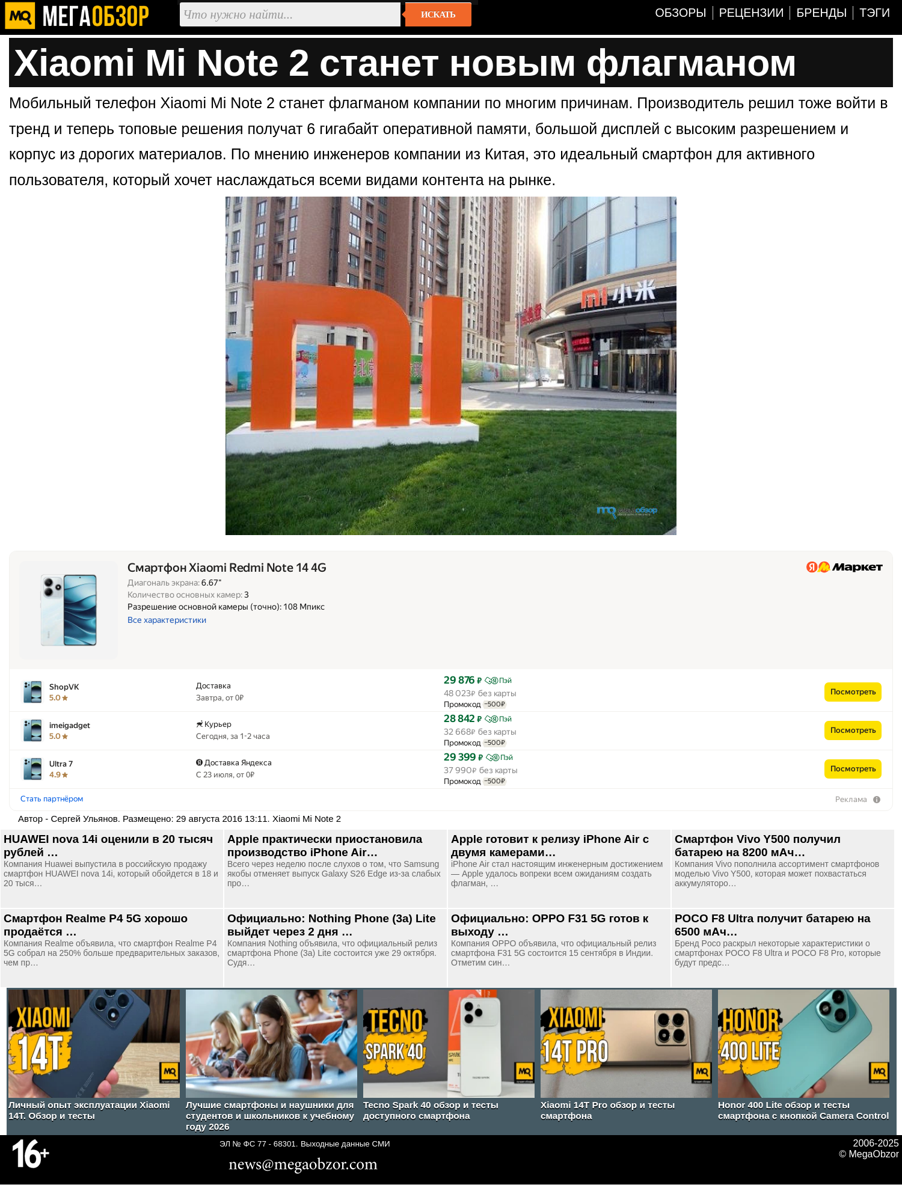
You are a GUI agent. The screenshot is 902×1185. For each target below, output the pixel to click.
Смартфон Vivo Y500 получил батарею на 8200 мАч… (758, 846)
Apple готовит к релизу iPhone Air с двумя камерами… (550, 846)
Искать (438, 14)
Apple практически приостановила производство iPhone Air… (324, 846)
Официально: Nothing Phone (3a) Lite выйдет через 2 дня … (331, 925)
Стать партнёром (51, 798)
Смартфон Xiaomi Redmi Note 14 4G (227, 568)
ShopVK (64, 686)
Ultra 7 (61, 763)
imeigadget (69, 725)
